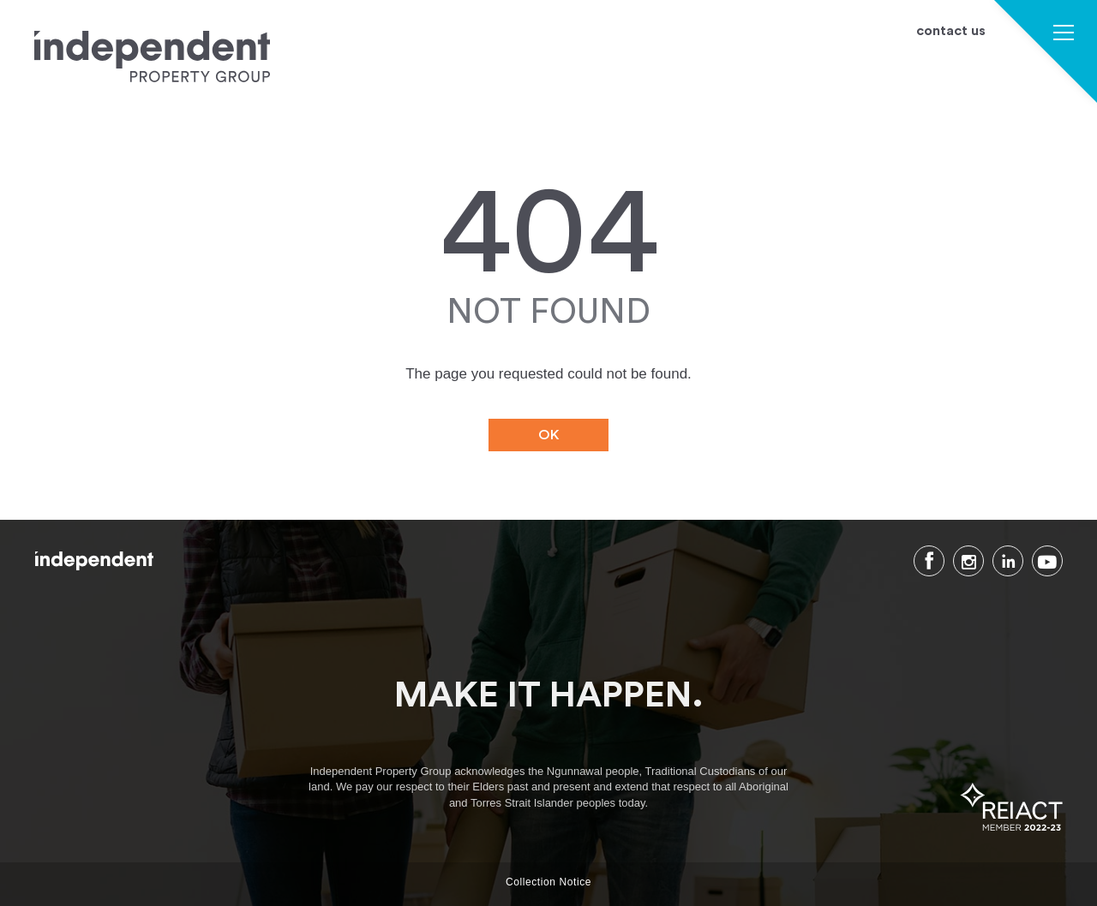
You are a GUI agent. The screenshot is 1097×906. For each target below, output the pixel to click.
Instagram (968, 560)
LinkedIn (1007, 560)
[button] (1063, 35)
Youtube (1047, 560)
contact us (951, 31)
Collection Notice (548, 882)
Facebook (929, 560)
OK (549, 435)
